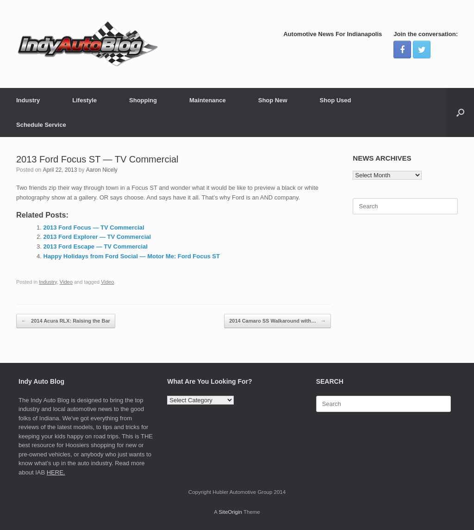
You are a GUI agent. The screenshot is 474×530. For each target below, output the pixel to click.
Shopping (143, 100)
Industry (28, 100)
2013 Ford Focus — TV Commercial (94, 227)
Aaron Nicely (102, 170)
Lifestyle (84, 100)
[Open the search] (460, 112)
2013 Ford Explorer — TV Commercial (97, 236)
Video (66, 282)
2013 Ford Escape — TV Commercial (96, 246)
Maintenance (207, 100)
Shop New (272, 100)
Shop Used (335, 100)
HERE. (56, 472)
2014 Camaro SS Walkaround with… (277, 321)
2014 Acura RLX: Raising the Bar (65, 321)
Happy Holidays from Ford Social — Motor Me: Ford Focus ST (132, 256)
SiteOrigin (230, 512)
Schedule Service (41, 124)
